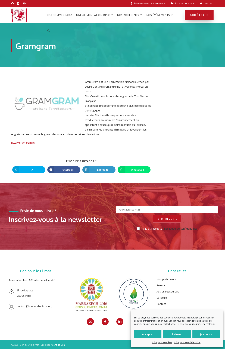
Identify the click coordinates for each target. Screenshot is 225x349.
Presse (161, 285)
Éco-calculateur (183, 3)
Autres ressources (168, 291)
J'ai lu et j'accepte (167, 228)
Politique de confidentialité (187, 342)
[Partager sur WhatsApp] (134, 169)
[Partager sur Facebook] (63, 169)
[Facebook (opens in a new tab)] (13, 3)
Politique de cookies (162, 342)
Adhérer (199, 15)
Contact (207, 3)
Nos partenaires (166, 279)
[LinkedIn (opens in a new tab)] (18, 3)
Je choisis (206, 334)
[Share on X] (28, 169)
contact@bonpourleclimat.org (34, 306)
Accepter (148, 334)
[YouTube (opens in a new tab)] (24, 3)
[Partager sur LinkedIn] (98, 169)
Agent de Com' (58, 344)
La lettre (162, 297)
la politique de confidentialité (180, 228)
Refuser (177, 334)
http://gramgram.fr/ (23, 142)
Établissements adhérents (148, 3)
